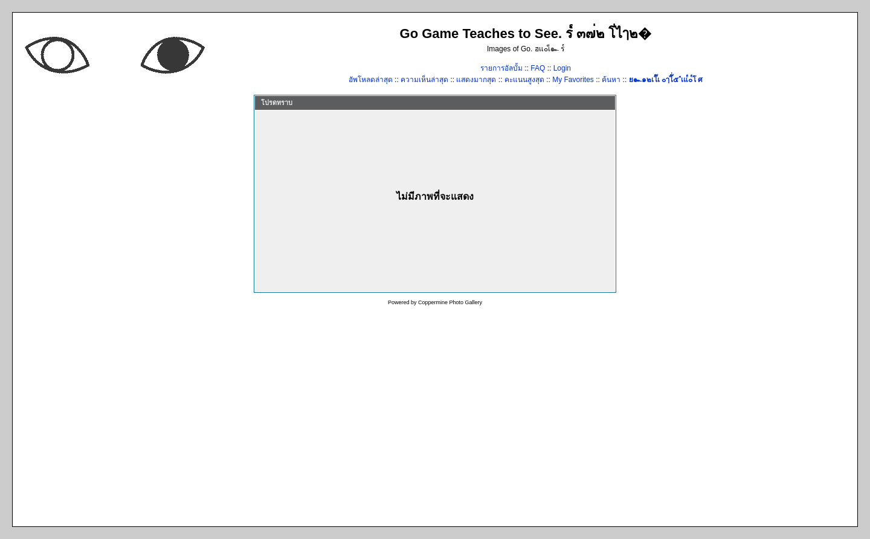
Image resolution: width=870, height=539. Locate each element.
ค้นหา (611, 79)
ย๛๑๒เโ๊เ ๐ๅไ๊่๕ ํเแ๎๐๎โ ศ (666, 79)
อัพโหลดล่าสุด (372, 79)
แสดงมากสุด (477, 79)
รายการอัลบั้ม (501, 68)
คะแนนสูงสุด (525, 79)
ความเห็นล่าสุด (425, 79)
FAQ (537, 68)
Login (562, 68)
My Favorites (573, 79)
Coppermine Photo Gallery (450, 302)
